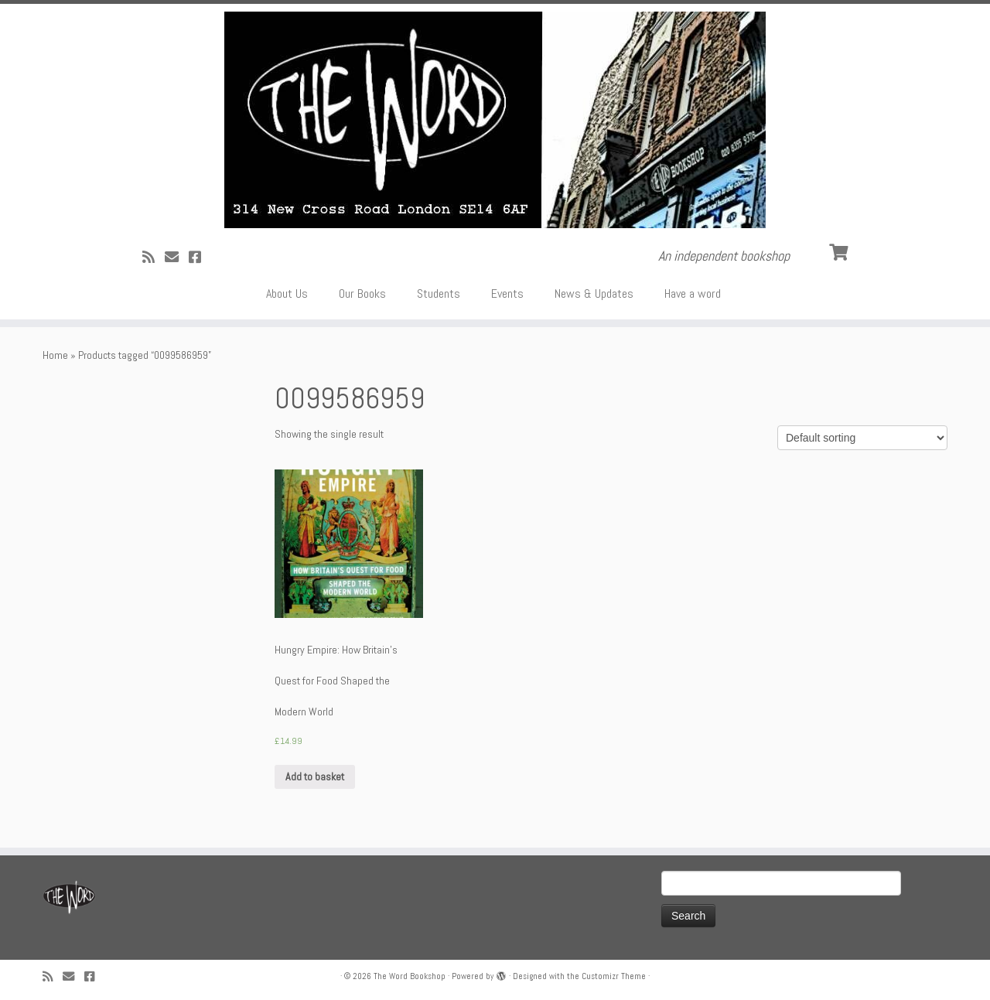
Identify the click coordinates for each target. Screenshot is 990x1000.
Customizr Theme (614, 976)
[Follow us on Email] (177, 257)
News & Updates (594, 293)
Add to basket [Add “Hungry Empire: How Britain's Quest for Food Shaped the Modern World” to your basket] (314, 776)
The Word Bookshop (410, 976)
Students (438, 293)
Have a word (692, 293)
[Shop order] (862, 437)
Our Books (362, 293)
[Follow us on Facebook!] (200, 257)
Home (55, 355)
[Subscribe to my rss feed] (153, 257)
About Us (287, 293)
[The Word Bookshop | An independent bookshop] (495, 120)
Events (507, 293)
